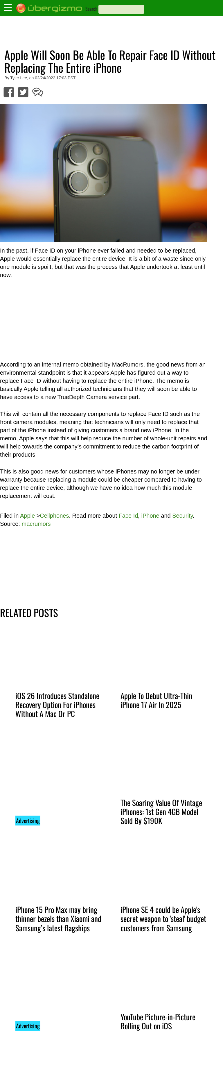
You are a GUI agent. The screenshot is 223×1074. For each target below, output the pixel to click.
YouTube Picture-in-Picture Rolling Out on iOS (158, 1021)
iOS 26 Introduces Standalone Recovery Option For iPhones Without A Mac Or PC (57, 704)
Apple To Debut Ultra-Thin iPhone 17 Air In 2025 (156, 700)
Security (182, 515)
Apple (27, 515)
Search (91, 8)
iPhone (150, 515)
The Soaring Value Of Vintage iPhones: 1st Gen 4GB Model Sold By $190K (161, 811)
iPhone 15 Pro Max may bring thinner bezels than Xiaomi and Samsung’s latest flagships (58, 918)
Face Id (128, 515)
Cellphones (54, 515)
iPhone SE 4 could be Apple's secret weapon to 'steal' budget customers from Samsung (163, 918)
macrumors (36, 524)
